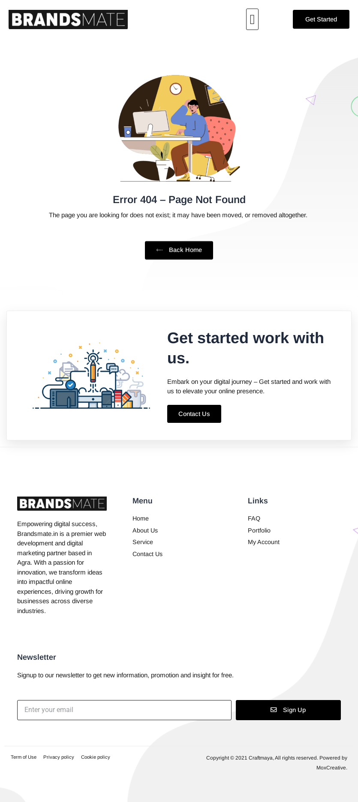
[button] (252, 19)
